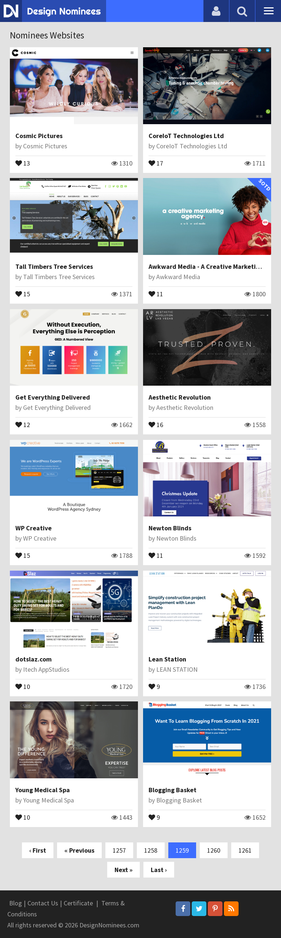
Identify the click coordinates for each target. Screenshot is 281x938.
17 (156, 162)
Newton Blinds (170, 528)
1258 (150, 850)
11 (156, 293)
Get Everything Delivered (52, 397)
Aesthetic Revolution (180, 397)
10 (22, 686)
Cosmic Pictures (39, 135)
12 (22, 424)
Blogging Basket (172, 790)
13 (22, 162)
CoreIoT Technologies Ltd (186, 135)
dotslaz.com (33, 659)
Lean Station (167, 659)
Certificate (78, 903)
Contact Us (42, 903)
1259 (182, 850)
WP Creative (33, 528)
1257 (119, 850)
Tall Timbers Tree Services (54, 266)
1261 (245, 850)
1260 (213, 850)
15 (22, 293)
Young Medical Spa (42, 790)
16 (156, 424)
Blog (15, 903)
